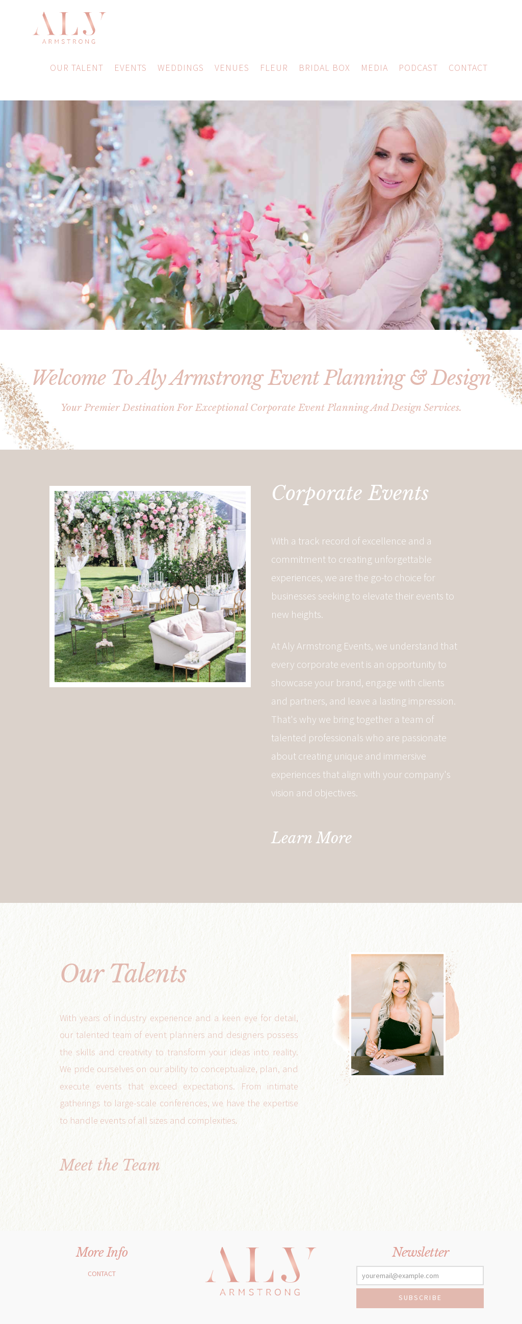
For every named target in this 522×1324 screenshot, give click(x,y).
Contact (102, 1273)
